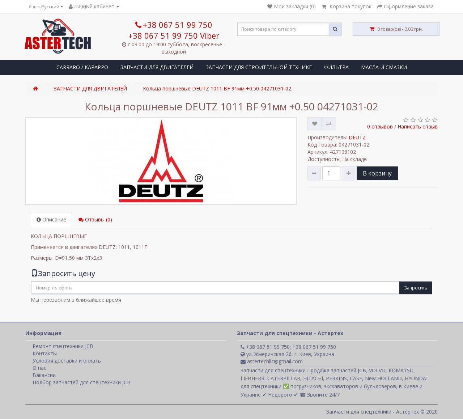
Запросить (415, 288)
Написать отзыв (418, 126)
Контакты (45, 353)
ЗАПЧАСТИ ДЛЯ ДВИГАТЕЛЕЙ (157, 67)
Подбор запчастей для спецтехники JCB (82, 382)
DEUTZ (357, 137)
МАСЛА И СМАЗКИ (384, 67)
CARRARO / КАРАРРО (82, 67)
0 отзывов (380, 126)
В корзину (377, 173)
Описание (51, 219)
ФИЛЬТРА (336, 67)
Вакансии (44, 375)
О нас (39, 367)
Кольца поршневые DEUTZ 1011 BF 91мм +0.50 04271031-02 (217, 88)
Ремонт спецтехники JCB (63, 346)
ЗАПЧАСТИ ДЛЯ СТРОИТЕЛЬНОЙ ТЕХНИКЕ (259, 67)
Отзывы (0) (95, 219)
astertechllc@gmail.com (272, 361)
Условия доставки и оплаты (67, 360)
